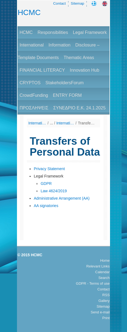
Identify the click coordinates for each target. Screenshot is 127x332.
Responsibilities (52, 32)
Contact (59, 3)
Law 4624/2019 (54, 191)
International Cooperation (65, 123)
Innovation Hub (84, 70)
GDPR (46, 183)
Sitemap (77, 3)
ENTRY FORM (67, 95)
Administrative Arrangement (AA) (62, 198)
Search (103, 278)
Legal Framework (90, 32)
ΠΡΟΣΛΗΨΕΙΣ (33, 108)
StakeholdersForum (64, 82)
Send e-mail (100, 312)
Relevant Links (97, 266)
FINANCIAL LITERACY (42, 70)
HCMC (29, 12)
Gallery (103, 301)
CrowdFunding (33, 95)
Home (105, 260)
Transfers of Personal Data (87, 123)
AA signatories (46, 205)
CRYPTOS (30, 82)
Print (106, 318)
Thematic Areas (79, 57)
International (31, 45)
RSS (106, 295)
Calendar (102, 272)
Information (59, 45)
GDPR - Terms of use (92, 283)
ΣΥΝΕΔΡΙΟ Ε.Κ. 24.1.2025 (79, 108)
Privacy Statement (49, 169)
